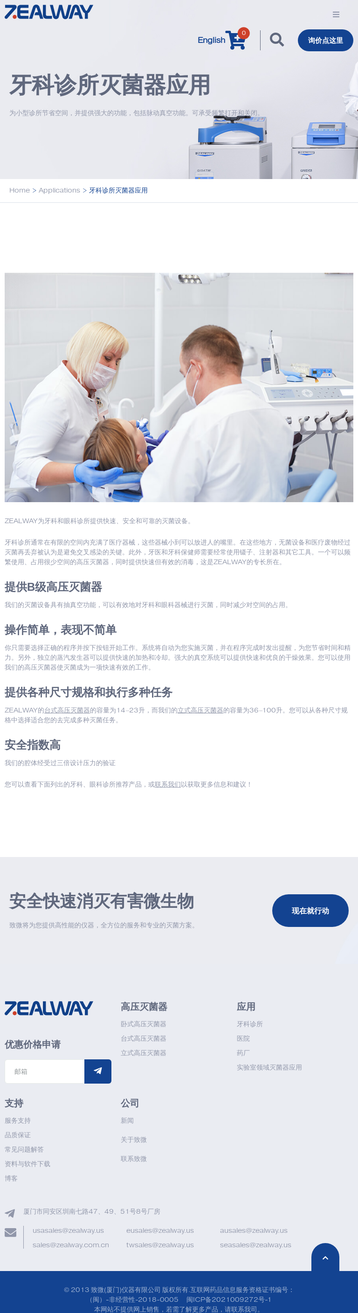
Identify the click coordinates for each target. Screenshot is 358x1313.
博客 (11, 1179)
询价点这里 (324, 40)
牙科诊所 (250, 1024)
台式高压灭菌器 (143, 1039)
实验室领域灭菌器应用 (269, 1068)
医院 (243, 1039)
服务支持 (18, 1121)
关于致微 (134, 1140)
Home (19, 191)
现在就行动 (310, 911)
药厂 (243, 1053)
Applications (59, 191)
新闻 (127, 1121)
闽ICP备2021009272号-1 (229, 1300)
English (209, 40)
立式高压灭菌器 (143, 1053)
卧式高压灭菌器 (143, 1024)
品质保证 (18, 1135)
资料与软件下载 (27, 1164)
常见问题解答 (24, 1150)
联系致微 (134, 1159)
